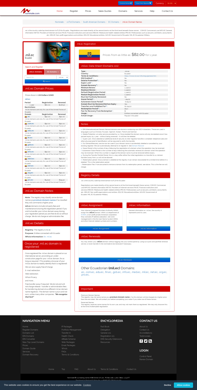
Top (63, 369)
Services (138, 11)
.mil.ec (27, 99)
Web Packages (68, 342)
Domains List (28, 333)
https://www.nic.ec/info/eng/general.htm (140, 76)
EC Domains (113, 22)
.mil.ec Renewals (124, 260)
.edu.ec (30, 131)
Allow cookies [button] (183, 385)
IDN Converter (29, 339)
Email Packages (68, 345)
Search (46, 81)
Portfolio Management (71, 330)
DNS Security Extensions (111, 339)
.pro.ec (30, 180)
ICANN (83, 215)
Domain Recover (138, 146)
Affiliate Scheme (69, 339)
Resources (105, 342)
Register (74, 11)
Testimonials (145, 336)
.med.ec (30, 159)
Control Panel (146, 356)
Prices (88, 11)
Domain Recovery (30, 355)
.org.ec (30, 173)
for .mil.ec (48, 237)
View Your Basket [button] (143, 3)
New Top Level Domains (33, 342)
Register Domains (30, 330)
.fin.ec (29, 138)
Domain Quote (29, 348)
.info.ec (30, 152)
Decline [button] (167, 385)
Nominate (59, 22)
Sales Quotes (104, 11)
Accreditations (146, 333)
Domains (123, 11)
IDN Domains (28, 336)
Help (152, 11)
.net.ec (30, 166)
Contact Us (167, 11)
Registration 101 (107, 336)
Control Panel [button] (125, 3)
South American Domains (94, 22)
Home (60, 11)
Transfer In (66, 333)
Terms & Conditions (70, 355)
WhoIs (64, 348)
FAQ (76, 369)
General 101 (106, 333)
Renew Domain (146, 359)
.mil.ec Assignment (100, 228)
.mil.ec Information (148, 228)
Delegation (105, 330)
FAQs (64, 352)
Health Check (67, 336)
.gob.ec (30, 145)
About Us (144, 327)
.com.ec (30, 124)
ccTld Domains (73, 22)
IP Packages (67, 327)
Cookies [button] (87, 385)
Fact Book (105, 327)
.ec (28, 117)
